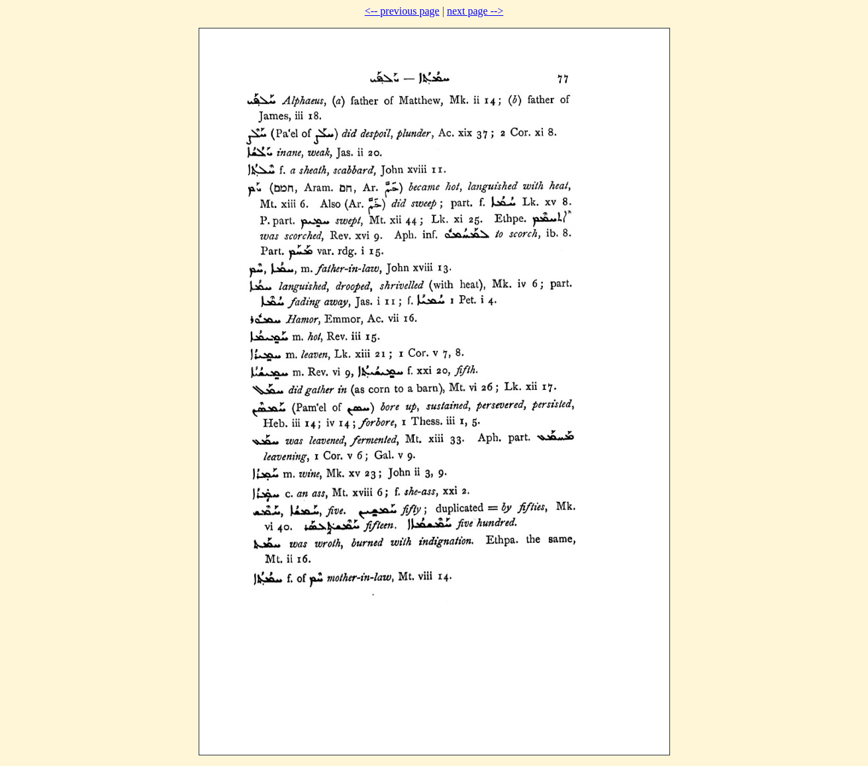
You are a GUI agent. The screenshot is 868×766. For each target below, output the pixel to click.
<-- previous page (402, 11)
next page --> (475, 11)
